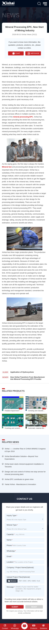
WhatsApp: (11, 551)
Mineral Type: (12, 525)
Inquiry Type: (12, 515)
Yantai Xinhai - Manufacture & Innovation (20, 484)
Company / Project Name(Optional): (20, 567)
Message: (11, 587)
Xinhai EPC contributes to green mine (19, 479)
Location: (10, 562)
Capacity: (11, 534)
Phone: (10, 545)
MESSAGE (33, 53)
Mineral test (7, 167)
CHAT (16, 53)
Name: (9, 540)
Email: (9, 556)
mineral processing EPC (23, 117)
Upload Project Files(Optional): (18, 577)
